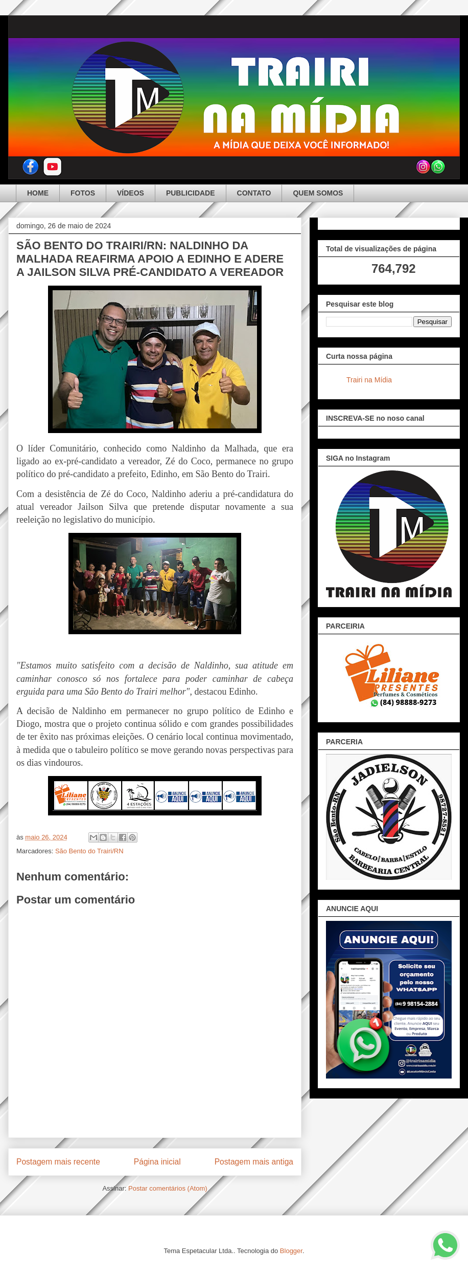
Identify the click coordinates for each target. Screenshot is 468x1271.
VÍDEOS (130, 193)
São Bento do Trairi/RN (89, 851)
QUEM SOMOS (318, 193)
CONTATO (254, 193)
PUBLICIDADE (190, 193)
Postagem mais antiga (254, 1161)
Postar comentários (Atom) (167, 1188)
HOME (38, 193)
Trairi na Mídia (369, 380)
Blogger (291, 1251)
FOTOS (83, 193)
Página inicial (157, 1161)
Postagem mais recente (58, 1161)
